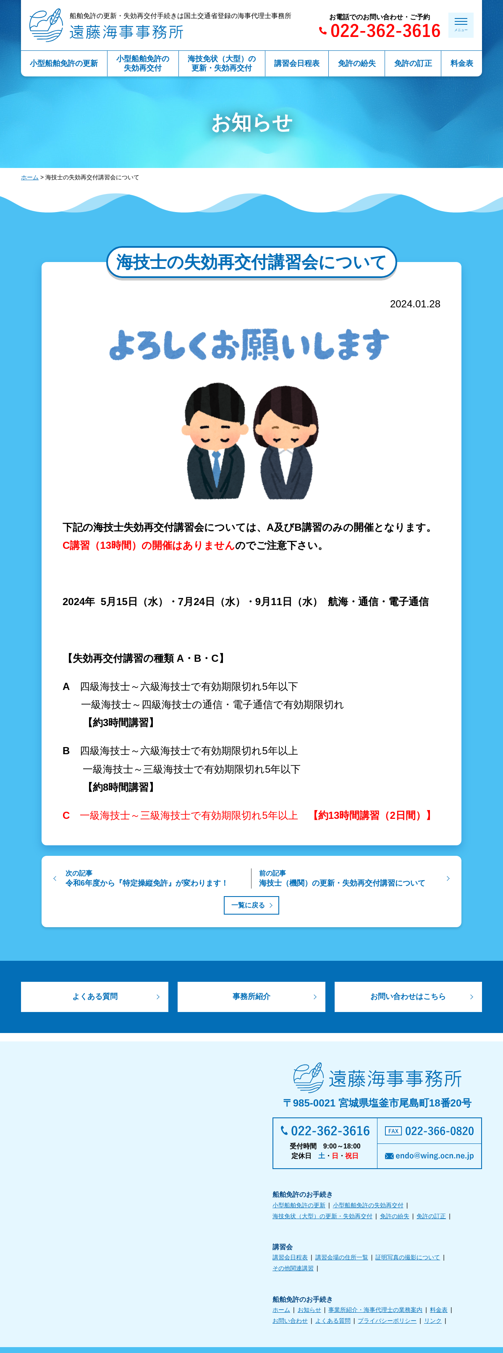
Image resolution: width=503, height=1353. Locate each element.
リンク (433, 1322)
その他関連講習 (293, 1269)
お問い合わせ (290, 1322)
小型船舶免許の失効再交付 (368, 1206)
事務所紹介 (251, 998)
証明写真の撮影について (407, 1259)
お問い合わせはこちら (408, 998)
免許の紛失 (394, 1217)
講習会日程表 (290, 1259)
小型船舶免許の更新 (298, 1206)
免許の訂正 (431, 1217)
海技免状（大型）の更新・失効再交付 (322, 1217)
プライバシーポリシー (387, 1322)
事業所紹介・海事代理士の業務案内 (375, 1311)
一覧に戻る (248, 905)
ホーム (30, 177)
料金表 (439, 1311)
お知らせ (309, 1311)
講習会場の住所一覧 (341, 1259)
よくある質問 (95, 998)
